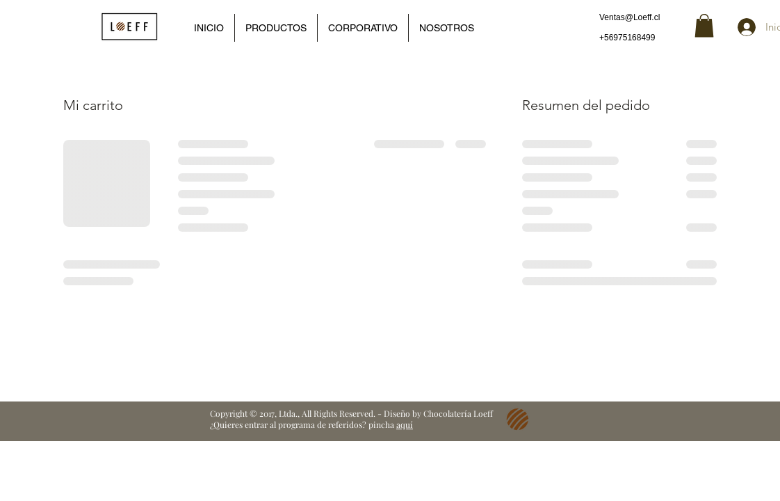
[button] (704, 25)
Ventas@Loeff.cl (629, 17)
